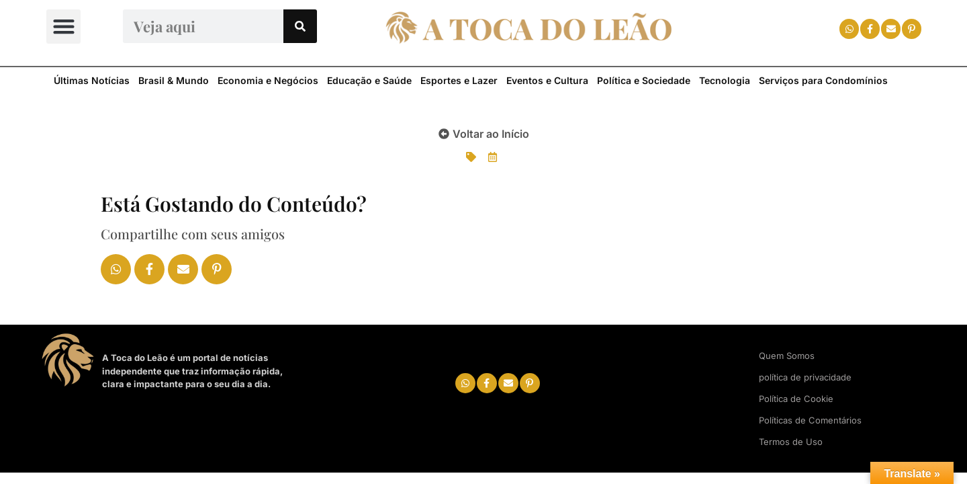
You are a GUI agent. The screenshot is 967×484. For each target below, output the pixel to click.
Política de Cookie (796, 398)
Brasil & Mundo (173, 80)
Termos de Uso (791, 441)
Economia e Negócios (268, 80)
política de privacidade (805, 377)
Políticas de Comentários (810, 420)
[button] (63, 26)
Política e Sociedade (643, 80)
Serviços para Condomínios (823, 80)
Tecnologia (724, 80)
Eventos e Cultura (547, 80)
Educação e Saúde (369, 80)
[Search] (300, 26)
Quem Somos (787, 355)
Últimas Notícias (92, 80)
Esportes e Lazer (459, 80)
